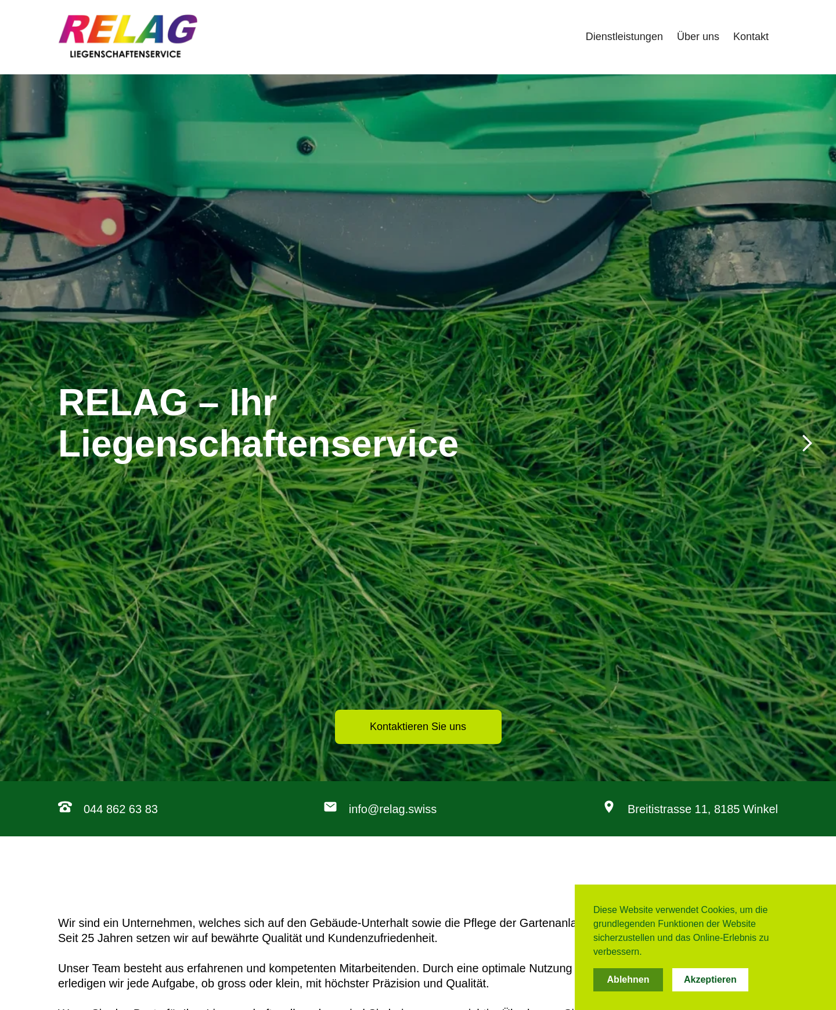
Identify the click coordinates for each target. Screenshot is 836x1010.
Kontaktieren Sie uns (418, 726)
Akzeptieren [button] (710, 979)
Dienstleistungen (624, 36)
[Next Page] (418, 442)
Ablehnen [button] (628, 979)
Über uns (698, 36)
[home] (127, 37)
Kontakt (751, 36)
